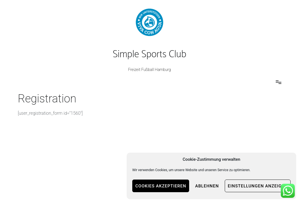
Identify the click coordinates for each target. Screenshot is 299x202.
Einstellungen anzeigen (258, 186)
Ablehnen (207, 186)
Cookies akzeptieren (160, 186)
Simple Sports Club (149, 54)
